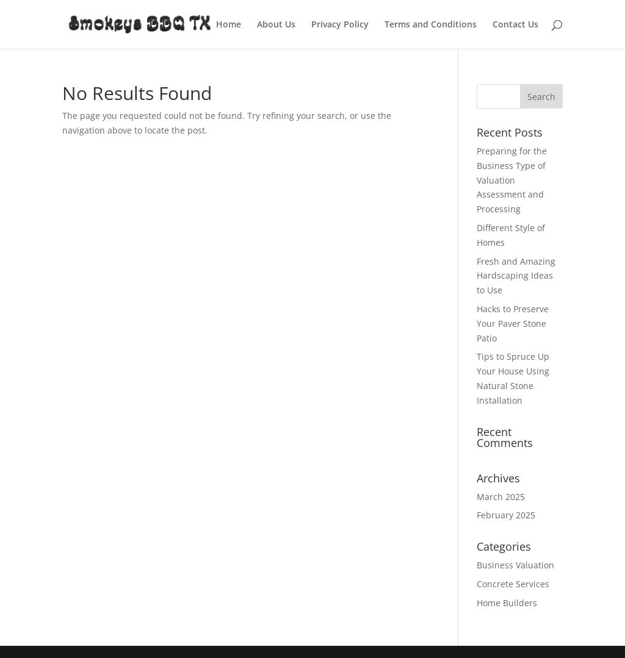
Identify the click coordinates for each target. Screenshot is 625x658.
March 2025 (501, 496)
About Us (276, 25)
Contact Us (515, 25)
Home (228, 25)
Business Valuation (515, 565)
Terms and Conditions (431, 25)
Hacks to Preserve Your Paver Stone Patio (513, 323)
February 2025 (506, 515)
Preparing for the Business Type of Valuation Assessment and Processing (512, 180)
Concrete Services (513, 584)
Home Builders (507, 603)
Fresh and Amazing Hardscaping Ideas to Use (516, 276)
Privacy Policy (340, 25)
